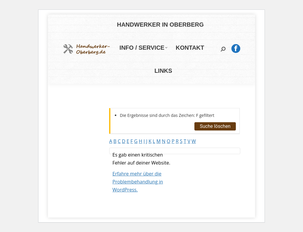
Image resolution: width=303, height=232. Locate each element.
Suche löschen (215, 126)
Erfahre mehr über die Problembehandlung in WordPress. (137, 181)
